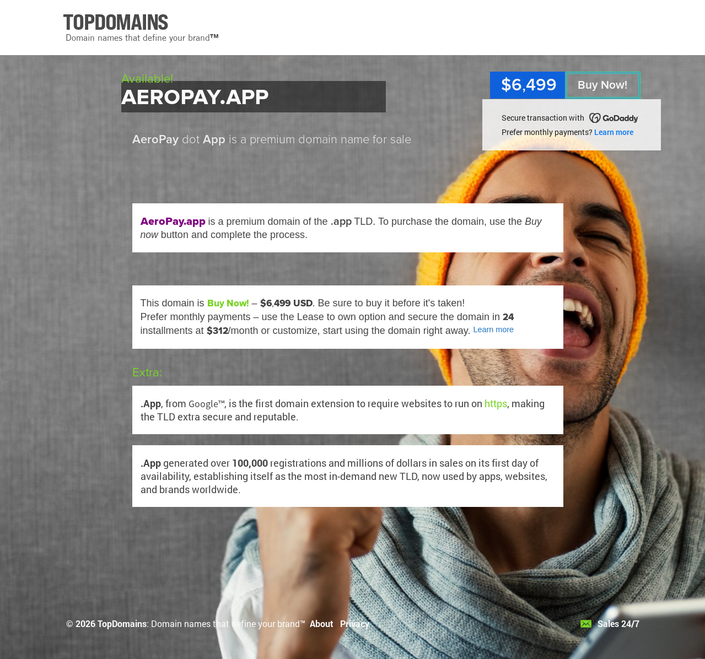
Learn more (613, 132)
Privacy (354, 623)
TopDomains (122, 623)
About (321, 623)
